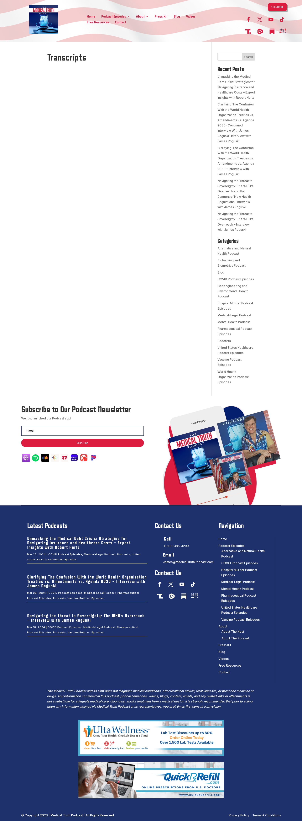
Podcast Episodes (113, 17)
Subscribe (277, 7)
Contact (120, 23)
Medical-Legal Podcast (234, 315)
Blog (177, 17)
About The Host (232, 631)
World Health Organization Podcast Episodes (233, 377)
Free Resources (98, 23)
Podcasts (224, 341)
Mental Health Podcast (233, 322)
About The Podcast (235, 638)
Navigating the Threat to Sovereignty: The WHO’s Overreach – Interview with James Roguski (86, 618)
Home (91, 17)
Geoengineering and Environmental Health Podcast (232, 291)
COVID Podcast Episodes (235, 279)
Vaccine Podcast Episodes (86, 598)
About (140, 17)
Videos (190, 17)
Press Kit (161, 17)
